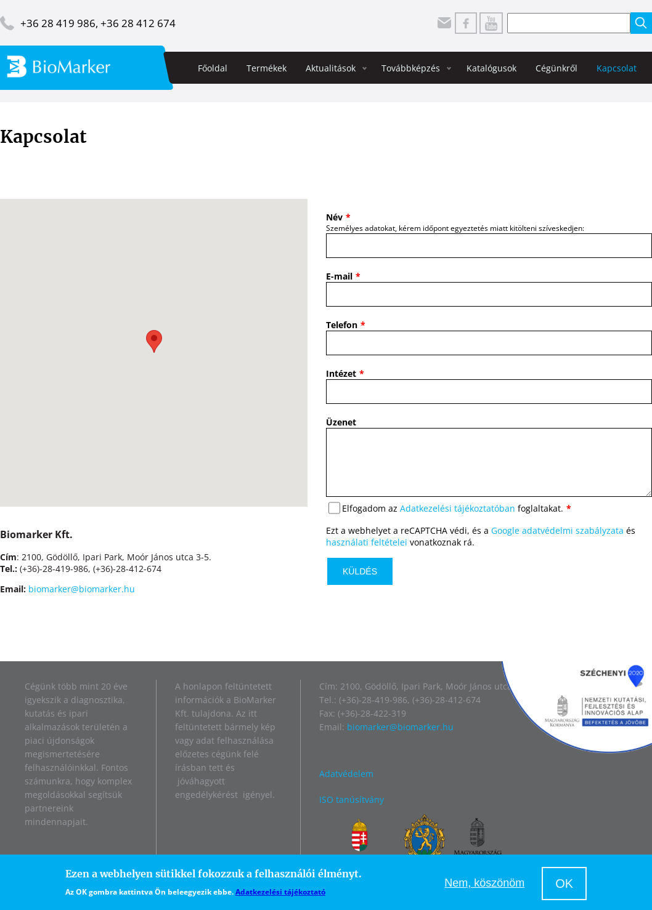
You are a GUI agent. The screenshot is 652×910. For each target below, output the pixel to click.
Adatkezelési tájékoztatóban (457, 520)
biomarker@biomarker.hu (81, 589)
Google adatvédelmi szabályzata (557, 543)
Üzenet (341, 422)
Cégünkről (556, 68)
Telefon (341, 325)
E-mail (339, 276)
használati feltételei (366, 554)
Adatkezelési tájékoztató (280, 892)
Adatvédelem (346, 775)
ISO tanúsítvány (351, 801)
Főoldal (212, 68)
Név (334, 217)
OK (564, 883)
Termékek (267, 68)
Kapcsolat (617, 68)
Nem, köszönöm (484, 883)
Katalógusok (491, 68)
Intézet (341, 373)
